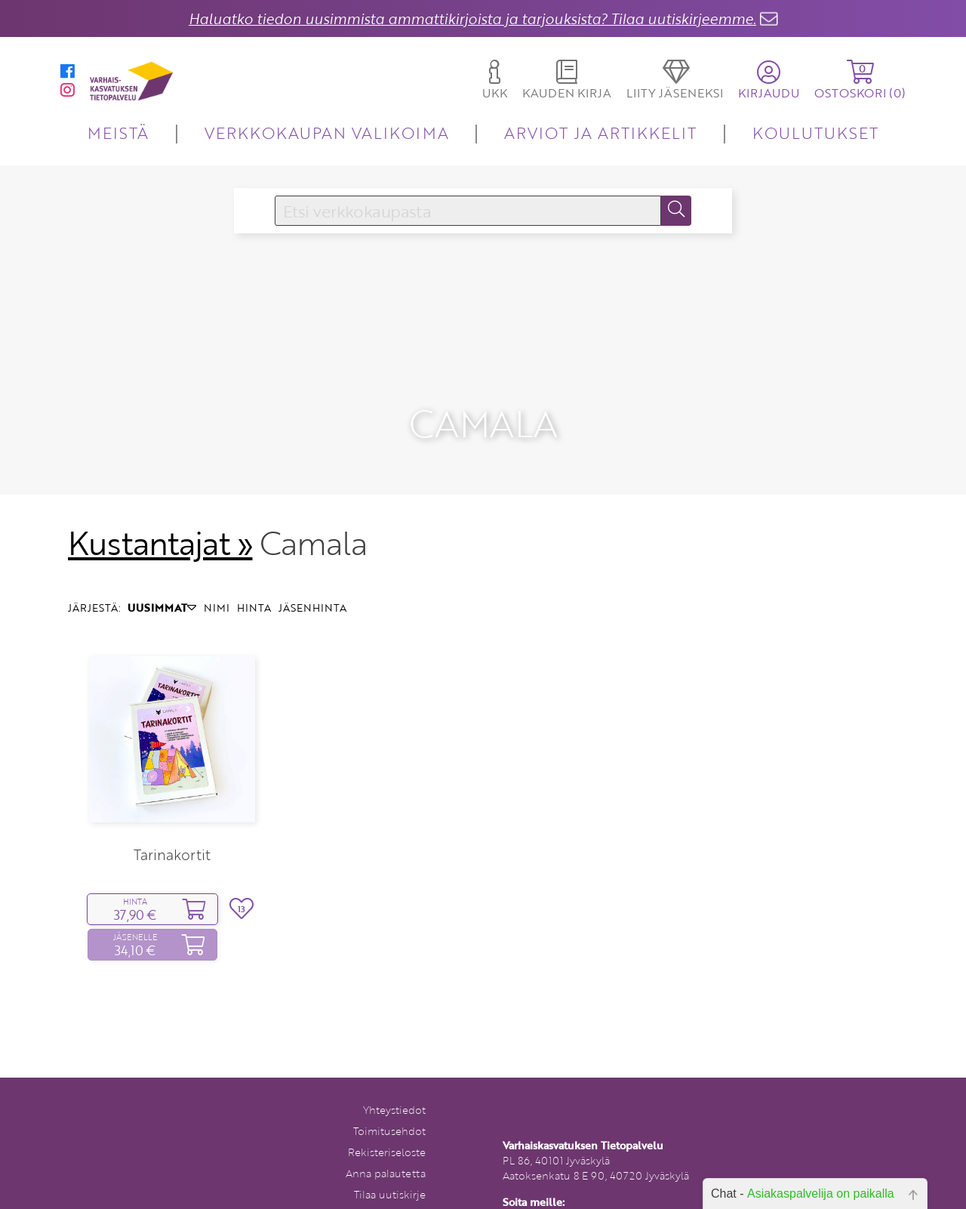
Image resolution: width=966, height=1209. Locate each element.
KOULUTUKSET (815, 132)
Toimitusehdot (389, 1130)
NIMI (216, 607)
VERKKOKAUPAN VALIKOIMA (327, 132)
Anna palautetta (386, 1172)
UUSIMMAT (162, 607)
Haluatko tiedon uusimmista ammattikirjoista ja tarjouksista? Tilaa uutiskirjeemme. (472, 18)
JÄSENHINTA (312, 607)
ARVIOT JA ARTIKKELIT (600, 132)
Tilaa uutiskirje (390, 1193)
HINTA (254, 607)
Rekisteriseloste (387, 1151)
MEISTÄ (118, 132)
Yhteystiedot (394, 1109)
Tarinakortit (172, 853)
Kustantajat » (160, 542)
